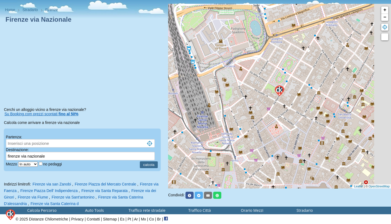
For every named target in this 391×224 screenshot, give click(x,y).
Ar (136, 219)
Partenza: (14, 137)
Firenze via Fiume (33, 197)
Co (151, 219)
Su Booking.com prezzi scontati (41, 114)
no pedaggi (53, 164)
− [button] (384, 17)
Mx (143, 219)
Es (122, 219)
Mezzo (12, 164)
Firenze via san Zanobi (52, 184)
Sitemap (110, 219)
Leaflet (358, 186)
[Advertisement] (84, 66)
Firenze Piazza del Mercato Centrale (105, 184)
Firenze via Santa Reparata (104, 190)
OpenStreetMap (379, 186)
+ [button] (384, 10)
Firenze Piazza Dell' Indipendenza (49, 190)
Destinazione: (17, 150)
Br (159, 219)
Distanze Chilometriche (48, 219)
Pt (129, 219)
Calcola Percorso (41, 210)
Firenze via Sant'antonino (73, 197)
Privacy (77, 219)
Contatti (93, 219)
